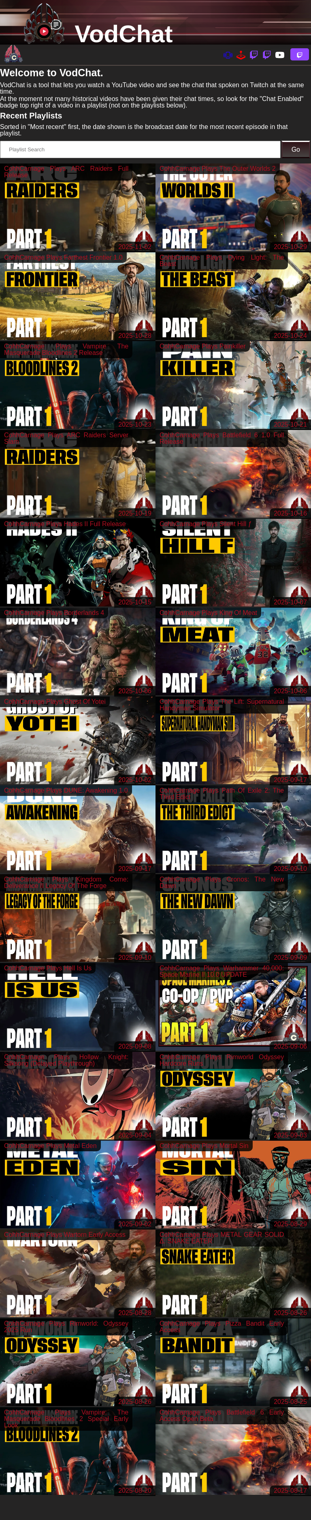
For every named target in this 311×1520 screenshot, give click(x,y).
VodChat (124, 33)
